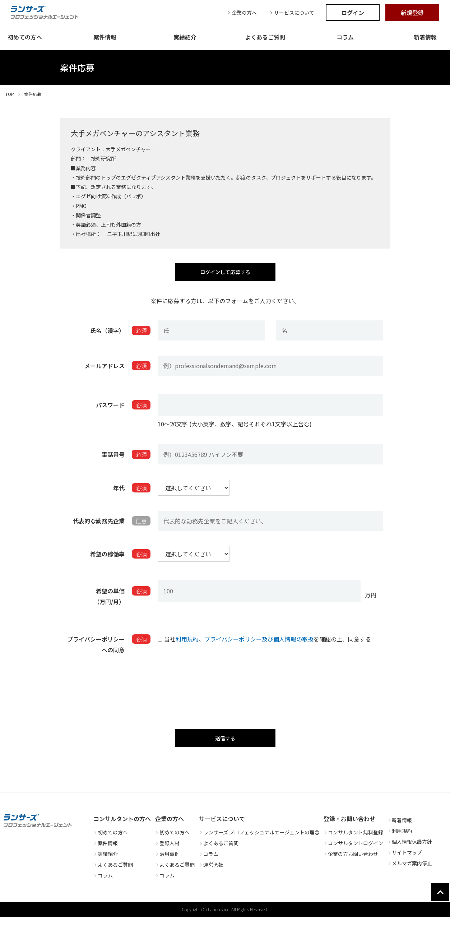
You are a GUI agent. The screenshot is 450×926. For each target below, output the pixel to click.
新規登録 (412, 12)
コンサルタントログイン (353, 852)
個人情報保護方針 (410, 850)
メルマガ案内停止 (410, 872)
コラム (103, 884)
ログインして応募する (225, 273)
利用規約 (187, 643)
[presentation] (225, 690)
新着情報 (400, 829)
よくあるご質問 (113, 873)
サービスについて (291, 12)
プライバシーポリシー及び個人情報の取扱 (259, 643)
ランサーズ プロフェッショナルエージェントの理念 (259, 841)
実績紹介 (105, 862)
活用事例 (167, 862)
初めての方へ (110, 841)
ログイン (352, 12)
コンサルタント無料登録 (353, 841)
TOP (9, 94)
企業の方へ (241, 12)
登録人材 (167, 852)
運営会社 (211, 873)
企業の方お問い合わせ (351, 862)
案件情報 (105, 852)
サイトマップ (405, 861)
